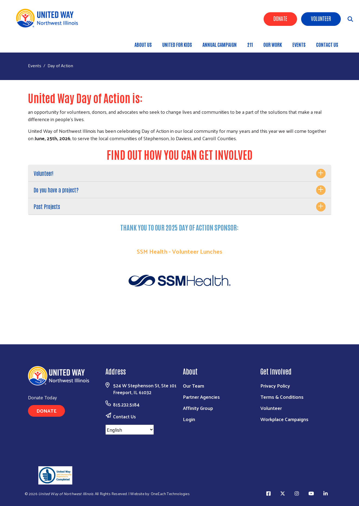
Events (298, 44)
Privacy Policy (275, 385)
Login (189, 419)
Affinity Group (198, 408)
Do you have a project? (56, 189)
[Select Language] (129, 430)
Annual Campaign (219, 44)
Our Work (272, 44)
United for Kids (177, 44)
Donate (280, 18)
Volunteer (321, 18)
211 (250, 44)
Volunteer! (44, 173)
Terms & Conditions (282, 396)
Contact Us (327, 44)
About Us (143, 44)
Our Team (193, 385)
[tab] (179, 173)
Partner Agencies (201, 396)
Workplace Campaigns (284, 419)
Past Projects (47, 206)
